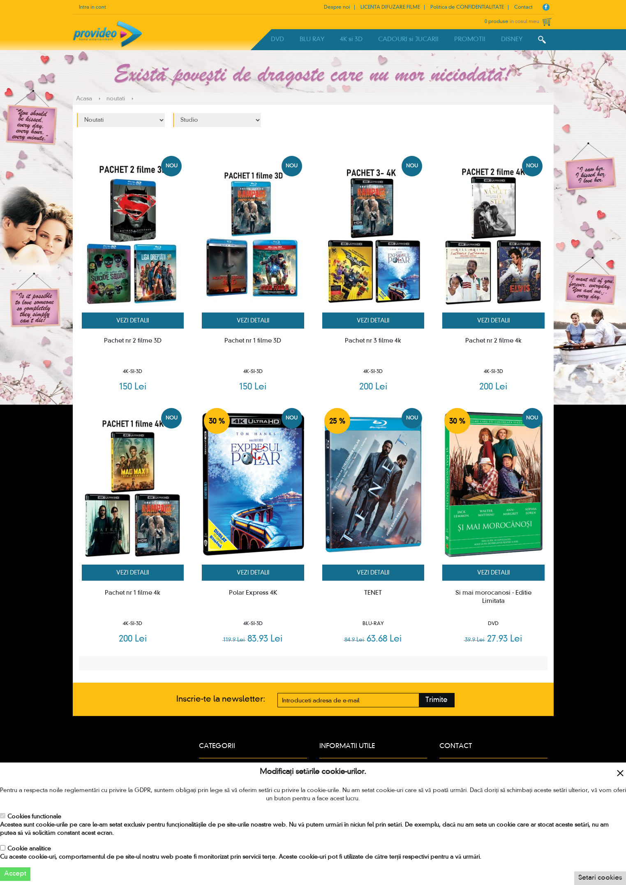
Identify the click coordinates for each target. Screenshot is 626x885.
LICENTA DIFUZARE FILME (390, 7)
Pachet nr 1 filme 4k (132, 593)
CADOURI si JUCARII (408, 39)
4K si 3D (351, 39)
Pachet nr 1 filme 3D (252, 341)
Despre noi (337, 7)
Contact (523, 7)
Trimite (436, 700)
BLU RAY (312, 39)
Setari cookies (600, 878)
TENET (373, 593)
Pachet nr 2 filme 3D (133, 341)
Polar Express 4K (253, 593)
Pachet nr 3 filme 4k (373, 341)
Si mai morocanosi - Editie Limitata (493, 597)
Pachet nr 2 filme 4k (493, 341)
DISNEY (511, 39)
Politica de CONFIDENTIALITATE (467, 7)
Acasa (84, 99)
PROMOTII (469, 39)
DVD (277, 39)
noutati (115, 99)
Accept (15, 874)
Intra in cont (92, 7)
